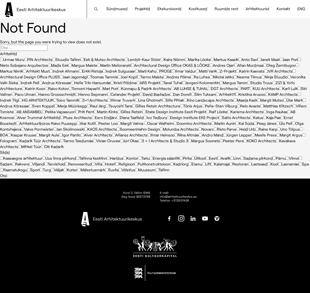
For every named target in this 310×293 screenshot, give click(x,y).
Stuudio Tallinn (66, 59)
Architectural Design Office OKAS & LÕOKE (170, 65)
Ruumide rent (226, 8)
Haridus (115, 158)
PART (244, 88)
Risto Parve (225, 129)
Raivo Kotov (57, 88)
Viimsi (292, 158)
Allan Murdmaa (248, 65)
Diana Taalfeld (130, 117)
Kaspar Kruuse (22, 135)
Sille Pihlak (173, 100)
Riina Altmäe (186, 135)
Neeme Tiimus (248, 77)
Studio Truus (259, 82)
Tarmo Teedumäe (76, 140)
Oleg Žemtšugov (279, 65)
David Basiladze (155, 94)
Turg (45, 169)
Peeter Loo (106, 123)
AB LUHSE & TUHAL (189, 88)
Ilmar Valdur (184, 71)
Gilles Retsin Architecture (156, 106)
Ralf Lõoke (216, 111)
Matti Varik (206, 71)
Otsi (3, 176)
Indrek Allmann (64, 71)
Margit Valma (130, 123)
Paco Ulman (23, 94)
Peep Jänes (265, 123)
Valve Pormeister (37, 129)
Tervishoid (55, 164)
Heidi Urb (246, 129)
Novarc (206, 129)
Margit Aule (47, 135)
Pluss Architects (76, 117)
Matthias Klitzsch (276, 106)
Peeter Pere (232, 140)
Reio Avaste (248, 106)
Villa (97, 164)
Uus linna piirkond (59, 158)
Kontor (130, 158)
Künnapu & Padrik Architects (144, 88)
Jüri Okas (129, 140)
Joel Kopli (127, 77)
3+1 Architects (93, 100)
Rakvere (20, 164)
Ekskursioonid (169, 8)
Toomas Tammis (102, 77)
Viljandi (37, 164)
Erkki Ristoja (91, 71)
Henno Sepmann (91, 94)
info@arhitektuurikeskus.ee (178, 196)
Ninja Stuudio (274, 77)
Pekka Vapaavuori (58, 111)
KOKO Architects (260, 140)
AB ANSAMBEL (28, 111)
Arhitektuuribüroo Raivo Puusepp (46, 123)
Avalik (223, 158)
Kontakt (283, 8)
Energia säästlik (165, 158)
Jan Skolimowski (69, 129)
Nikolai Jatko (222, 77)
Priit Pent (84, 111)
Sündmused (117, 8)
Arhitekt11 (225, 94)
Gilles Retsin (130, 111)
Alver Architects (96, 135)
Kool (272, 164)
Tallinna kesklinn (91, 158)
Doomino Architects (192, 123)
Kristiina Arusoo (250, 94)
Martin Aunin (223, 123)
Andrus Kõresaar (55, 82)
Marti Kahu (145, 71)
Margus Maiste (83, 65)
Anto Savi (248, 59)
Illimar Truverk (121, 100)
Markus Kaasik (224, 59)
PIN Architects (38, 59)
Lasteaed (257, 164)
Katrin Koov (33, 88)
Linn (235, 158)
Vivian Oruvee (106, 140)
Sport (33, 169)
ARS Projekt (148, 82)
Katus (256, 117)
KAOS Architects (100, 129)
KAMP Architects (281, 94)
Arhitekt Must (36, 71)
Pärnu (279, 158)
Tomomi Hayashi (84, 88)
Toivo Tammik (66, 100)
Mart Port (109, 88)
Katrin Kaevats (250, 71)
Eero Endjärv (104, 117)
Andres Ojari (222, 65)
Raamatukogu (13, 169)
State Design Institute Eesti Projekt (174, 111)
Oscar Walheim (159, 123)
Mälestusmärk (91, 169)
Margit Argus (289, 135)
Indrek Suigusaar (119, 71)
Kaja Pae (272, 117)
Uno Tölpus (288, 129)
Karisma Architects (245, 111)
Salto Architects (234, 117)
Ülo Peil (284, 123)
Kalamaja (220, 164)
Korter (71, 169)
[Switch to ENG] (301, 9)
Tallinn (162, 169)
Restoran (238, 164)
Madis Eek (58, 65)
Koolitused (198, 8)
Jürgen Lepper (237, 135)
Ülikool (198, 158)
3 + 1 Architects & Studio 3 (163, 140)
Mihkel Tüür (29, 146)
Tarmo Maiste (150, 77)
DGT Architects (223, 88)
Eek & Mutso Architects (103, 59)
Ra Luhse (200, 77)
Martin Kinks (106, 111)
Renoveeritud (78, 164)
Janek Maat (269, 59)
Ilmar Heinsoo (160, 135)
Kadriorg (179, 164)
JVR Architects (278, 71)
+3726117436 (180, 200)
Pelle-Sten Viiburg (219, 106)
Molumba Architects (179, 129)
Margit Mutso (270, 100)
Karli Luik (288, 88)
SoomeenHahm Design (138, 129)
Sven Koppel (41, 106)
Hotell (109, 164)
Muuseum (145, 169)
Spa (304, 164)
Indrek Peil (28, 82)
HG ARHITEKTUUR (36, 100)
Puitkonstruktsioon (152, 164)
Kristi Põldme (124, 82)
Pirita (185, 158)
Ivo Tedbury (155, 117)
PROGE (164, 71)
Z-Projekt (226, 71)
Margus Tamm (233, 82)
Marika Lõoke (198, 59)
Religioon (125, 164)
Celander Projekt (124, 94)
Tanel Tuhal (171, 82)
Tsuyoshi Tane (119, 106)
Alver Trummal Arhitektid (37, 117)
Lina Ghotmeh (149, 100)
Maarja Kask (245, 100)
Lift (206, 164)
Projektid (142, 8)
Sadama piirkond (256, 158)
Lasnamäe (288, 164)
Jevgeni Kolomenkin (201, 82)
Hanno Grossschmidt (55, 94)
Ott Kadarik (52, 146)
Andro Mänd (211, 135)
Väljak (57, 169)
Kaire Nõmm (173, 59)
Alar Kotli (86, 123)
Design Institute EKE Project (193, 117)
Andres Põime (177, 77)
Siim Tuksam (203, 94)
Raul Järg (96, 106)
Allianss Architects (129, 135)
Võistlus (126, 169)
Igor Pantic (70, 135)
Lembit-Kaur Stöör (143, 59)
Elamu (195, 164)
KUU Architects (264, 88)
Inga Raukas (275, 111)
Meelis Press (264, 135)
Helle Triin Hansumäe (91, 82)
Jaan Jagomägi (73, 77)
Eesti (211, 158)
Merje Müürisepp (70, 106)
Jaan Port (289, 59)
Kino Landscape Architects (209, 100)
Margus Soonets (204, 140)
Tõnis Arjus (191, 106)
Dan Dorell (180, 94)
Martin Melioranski (114, 65)
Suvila (111, 169)
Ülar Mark (293, 100)
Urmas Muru (12, 59)
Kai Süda (245, 123)
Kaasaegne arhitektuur (21, 158)
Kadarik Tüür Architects (38, 140)
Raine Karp (266, 129)
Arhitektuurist (257, 8)
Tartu (144, 158)
